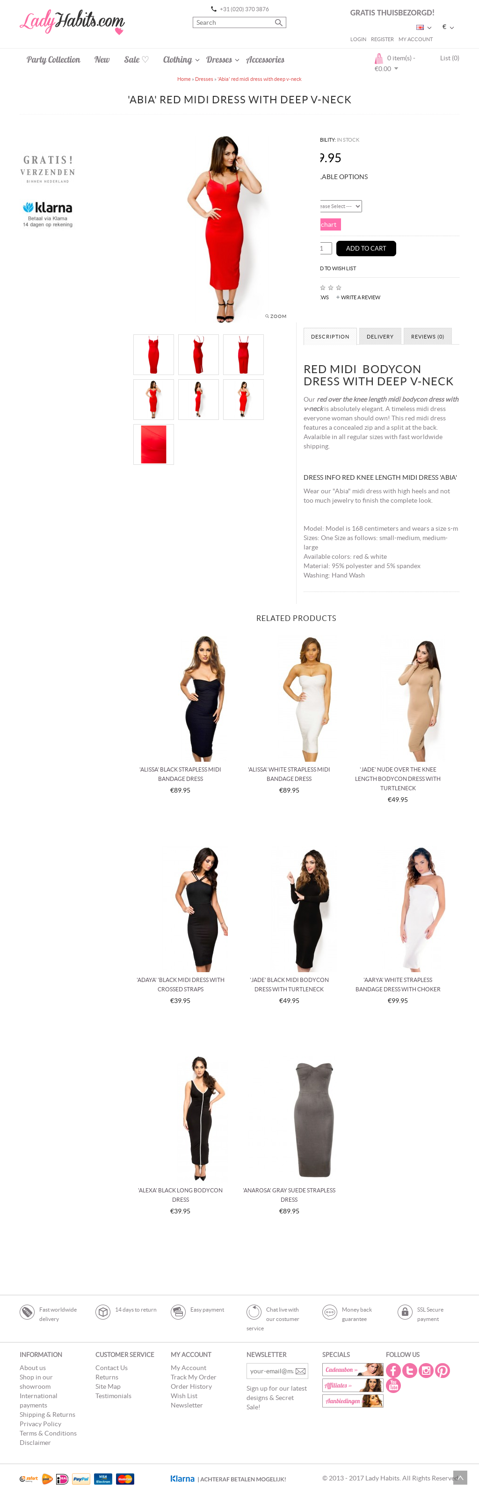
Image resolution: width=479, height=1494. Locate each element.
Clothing (177, 59)
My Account (416, 39)
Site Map (108, 1386)
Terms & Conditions (48, 1433)
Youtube (394, 1385)
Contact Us (111, 1367)
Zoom (278, 316)
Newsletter (187, 1405)
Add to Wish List (334, 268)
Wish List (184, 1396)
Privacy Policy (40, 1424)
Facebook (394, 1370)
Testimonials (113, 1396)
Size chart (322, 224)
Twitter (410, 1370)
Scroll (460, 1478)
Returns (106, 1377)
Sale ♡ (136, 59)
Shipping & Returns (47, 1414)
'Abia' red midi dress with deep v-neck (260, 79)
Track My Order (194, 1377)
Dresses (219, 59)
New (102, 59)
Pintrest (443, 1370)
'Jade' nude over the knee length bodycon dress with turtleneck (398, 778)
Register (382, 39)
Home (184, 79)
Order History (191, 1386)
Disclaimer (35, 1442)
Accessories (265, 59)
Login (358, 39)
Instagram (427, 1370)
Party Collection (53, 59)
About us (33, 1367)
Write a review (360, 297)
